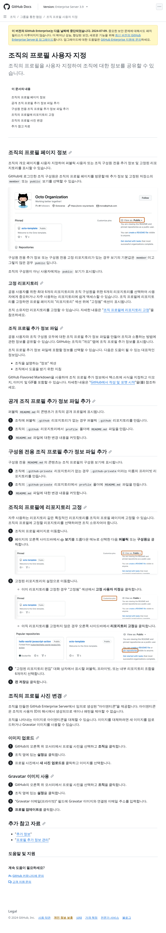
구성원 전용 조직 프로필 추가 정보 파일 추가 (60, 451)
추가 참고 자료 (27, 823)
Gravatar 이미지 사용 (31, 776)
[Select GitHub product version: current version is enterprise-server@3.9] (65, 7)
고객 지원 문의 (19, 882)
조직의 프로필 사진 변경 (37, 695)
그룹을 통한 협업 (31, 17)
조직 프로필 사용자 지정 (62, 17)
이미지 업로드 (23, 738)
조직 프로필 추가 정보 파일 (35, 328)
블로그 (126, 918)
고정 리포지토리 (25, 283)
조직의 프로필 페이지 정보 (40, 152)
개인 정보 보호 (63, 918)
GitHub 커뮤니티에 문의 (26, 876)
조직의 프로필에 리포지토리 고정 (47, 507)
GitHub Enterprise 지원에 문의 (121, 39)
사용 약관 (44, 918)
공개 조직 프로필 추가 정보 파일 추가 (51, 400)
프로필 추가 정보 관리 (32, 839)
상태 (79, 918)
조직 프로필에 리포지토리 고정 (126, 310)
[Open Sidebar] (5, 16)
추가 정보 (23, 834)
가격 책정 (91, 918)
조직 (13, 17)
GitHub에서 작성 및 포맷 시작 (113, 382)
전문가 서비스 (110, 918)
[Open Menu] (159, 6)
